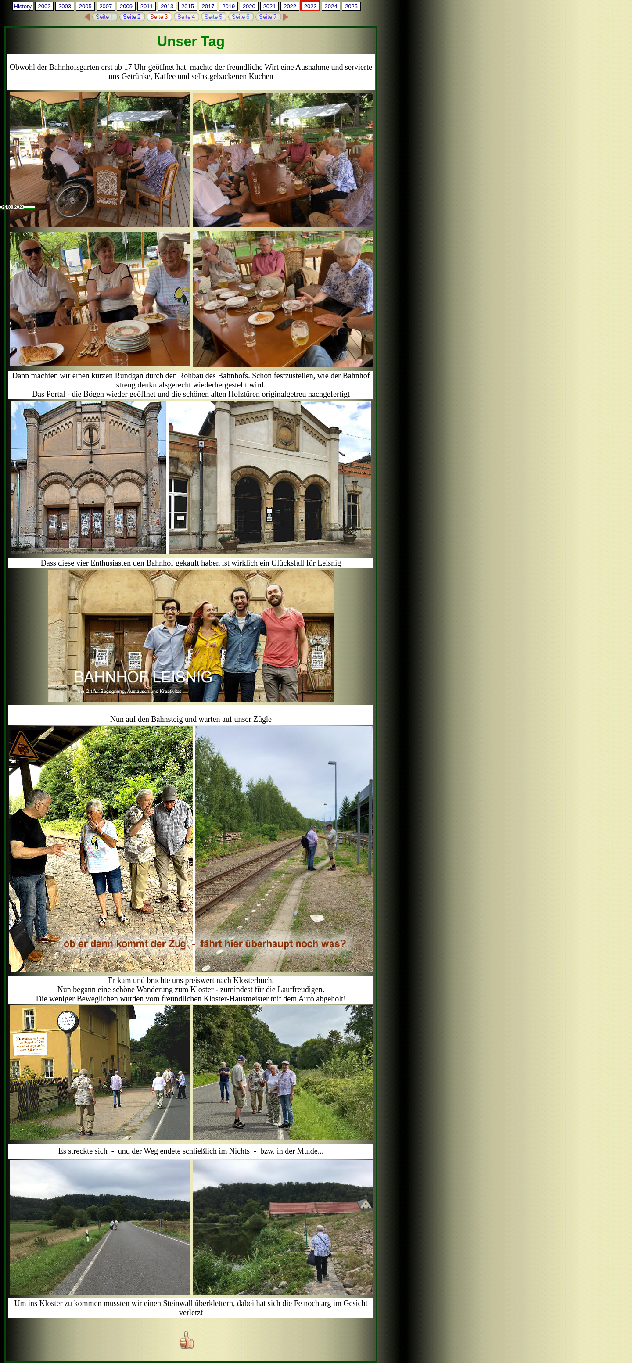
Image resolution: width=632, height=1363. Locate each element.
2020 (249, 6)
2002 (44, 6)
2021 (269, 6)
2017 (208, 6)
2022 (290, 6)
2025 (351, 6)
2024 (330, 6)
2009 (126, 6)
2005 (85, 6)
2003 (64, 6)
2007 (105, 6)
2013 (167, 6)
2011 (146, 6)
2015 (187, 6)
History (23, 6)
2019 (228, 6)
